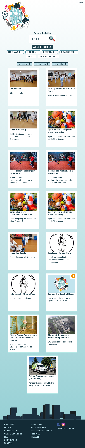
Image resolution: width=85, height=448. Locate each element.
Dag (30, 56)
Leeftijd (48, 52)
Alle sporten (24, 64)
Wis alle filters (60, 64)
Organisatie (47, 56)
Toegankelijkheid (65, 428)
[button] (81, 3)
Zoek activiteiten (42, 33)
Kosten (31, 52)
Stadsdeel (68, 52)
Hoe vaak (14, 52)
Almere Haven (42, 64)
